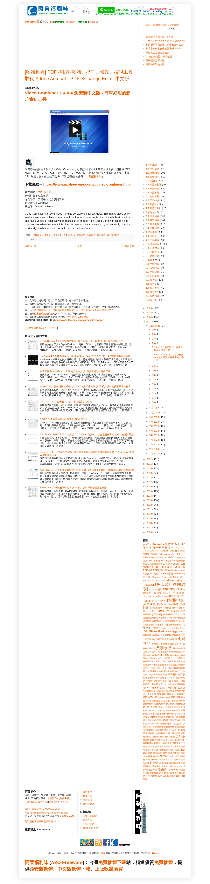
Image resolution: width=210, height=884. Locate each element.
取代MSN (159, 655)
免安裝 (36, 869)
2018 (149, 477)
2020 (149, 468)
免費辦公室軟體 (159, 644)
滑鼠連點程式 (158, 700)
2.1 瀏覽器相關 (154, 184)
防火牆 (177, 759)
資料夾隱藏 (160, 746)
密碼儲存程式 (176, 671)
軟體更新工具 (172, 746)
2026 (149, 308)
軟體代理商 (30, 812)
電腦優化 (156, 766)
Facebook (30, 802)
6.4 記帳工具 (153, 276)
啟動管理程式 (167, 661)
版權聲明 (53, 802)
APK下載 (147, 544)
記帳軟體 (167, 740)
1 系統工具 (152, 164)
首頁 (79, 246)
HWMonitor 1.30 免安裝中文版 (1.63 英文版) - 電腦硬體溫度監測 (73, 487)
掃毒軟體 (181, 684)
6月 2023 (154, 431)
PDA (168, 564)
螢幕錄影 (180, 736)
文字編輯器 (159, 691)
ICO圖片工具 (156, 554)
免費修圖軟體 (171, 639)
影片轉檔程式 (113, 235)
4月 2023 (154, 440)
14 (153, 388)
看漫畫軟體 (153, 714)
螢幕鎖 (146, 740)
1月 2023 (154, 453)
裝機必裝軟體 (156, 740)
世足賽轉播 (166, 635)
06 (153, 402)
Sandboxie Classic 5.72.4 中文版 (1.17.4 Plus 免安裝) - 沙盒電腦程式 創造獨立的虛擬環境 (86, 434)
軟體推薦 (87, 792)
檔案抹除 (171, 694)
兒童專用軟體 (149, 648)
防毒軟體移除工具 (165, 759)
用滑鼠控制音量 (175, 707)
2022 (149, 459)
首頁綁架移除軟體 (154, 776)
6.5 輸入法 (151, 280)
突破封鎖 (167, 720)
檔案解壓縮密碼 (42, 313)
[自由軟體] (149, 604)
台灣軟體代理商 (45, 812)
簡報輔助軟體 (153, 724)
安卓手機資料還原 (158, 668)
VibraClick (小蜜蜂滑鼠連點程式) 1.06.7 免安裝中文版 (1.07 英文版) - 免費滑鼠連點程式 (85, 386)
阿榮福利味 (95, 176)
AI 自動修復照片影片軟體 (159, 56)
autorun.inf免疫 (169, 628)
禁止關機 (149, 720)
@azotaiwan (68, 816)
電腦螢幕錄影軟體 (155, 60)
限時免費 (155, 762)
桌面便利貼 (180, 691)
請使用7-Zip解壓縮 (78, 317)
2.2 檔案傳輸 (153, 188)
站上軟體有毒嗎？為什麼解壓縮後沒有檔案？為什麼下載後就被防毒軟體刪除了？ (71, 310)
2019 (149, 473)
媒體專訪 (42, 802)
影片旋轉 (160, 678)
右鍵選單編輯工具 (151, 661)
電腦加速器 (166, 766)
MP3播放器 (166, 561)
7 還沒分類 (152, 300)
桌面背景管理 (149, 694)
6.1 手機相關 (153, 264)
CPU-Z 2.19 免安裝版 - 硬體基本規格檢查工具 (64, 419)
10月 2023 (155, 412)
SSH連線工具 (156, 573)
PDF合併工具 (162, 567)
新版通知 (87, 796)
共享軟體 (164, 648)
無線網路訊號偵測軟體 (164, 704)
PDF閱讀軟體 (160, 570)
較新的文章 (30, 246)
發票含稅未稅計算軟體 (161, 710)
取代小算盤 (164, 658)
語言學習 (158, 743)
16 (153, 384)
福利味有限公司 (33, 809)
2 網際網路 (152, 180)
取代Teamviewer (172, 655)
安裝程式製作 (163, 671)
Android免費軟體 (163, 544)
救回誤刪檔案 (175, 687)
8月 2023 (154, 422)
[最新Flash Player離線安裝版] (156, 596)
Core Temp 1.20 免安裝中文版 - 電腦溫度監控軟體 (66, 401)
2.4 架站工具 (153, 196)
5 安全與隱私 (153, 244)
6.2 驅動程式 (153, 268)
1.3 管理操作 (153, 176)
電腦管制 (162, 769)
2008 (149, 523)
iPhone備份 (171, 631)
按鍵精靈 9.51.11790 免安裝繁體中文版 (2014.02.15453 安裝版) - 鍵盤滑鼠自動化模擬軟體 (87, 470)
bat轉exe (180, 628)
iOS (145, 631)
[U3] (183, 580)
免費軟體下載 (112, 862)
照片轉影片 (180, 704)
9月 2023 (154, 417)
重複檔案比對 (155, 756)
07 (153, 398)
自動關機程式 (161, 733)
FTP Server (162, 551)
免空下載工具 (158, 639)
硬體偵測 (152, 717)
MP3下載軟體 (153, 561)
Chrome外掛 (149, 550)
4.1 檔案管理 (153, 236)
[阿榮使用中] (163, 611)
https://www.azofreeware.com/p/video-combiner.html (87, 184)
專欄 (165, 674)
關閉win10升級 (150, 759)
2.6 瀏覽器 (151, 204)
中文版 (64, 869)
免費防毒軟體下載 (176, 644)
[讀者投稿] (173, 604)
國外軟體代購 (61, 812)
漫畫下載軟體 (172, 700)
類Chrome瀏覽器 (154, 773)
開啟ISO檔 (168, 756)
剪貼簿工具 (155, 651)
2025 (149, 312)
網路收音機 (169, 727)
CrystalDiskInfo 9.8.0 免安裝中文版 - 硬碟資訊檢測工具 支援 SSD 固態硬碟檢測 (81, 341)
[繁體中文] (58, 235)
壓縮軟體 (164, 665)
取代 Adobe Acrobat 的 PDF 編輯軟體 (165, 40)
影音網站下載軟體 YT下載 (159, 36)
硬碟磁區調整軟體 (155, 64)
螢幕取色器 (170, 736)
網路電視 (150, 730)
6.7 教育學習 (153, 288)
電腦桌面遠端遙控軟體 (157, 52)
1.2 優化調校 (153, 173)
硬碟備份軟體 (166, 713)
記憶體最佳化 (179, 740)
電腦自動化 (173, 769)
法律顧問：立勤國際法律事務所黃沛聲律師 (161, 25)
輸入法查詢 (175, 750)
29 (153, 334)
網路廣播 (159, 727)
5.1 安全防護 (153, 248)
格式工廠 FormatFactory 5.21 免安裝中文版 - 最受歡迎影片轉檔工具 (75, 371)
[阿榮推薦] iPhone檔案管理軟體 (167, 614)
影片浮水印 (169, 678)
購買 (118, 869)
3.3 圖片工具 (153, 224)
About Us (93, 22)
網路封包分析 (148, 727)
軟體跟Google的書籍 (58, 798)
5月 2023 (154, 435)
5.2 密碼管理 (153, 252)
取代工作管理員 (177, 658)
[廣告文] (157, 593)
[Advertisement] (79, 44)
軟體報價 (87, 799)
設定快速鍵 (148, 743)
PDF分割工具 (178, 564)
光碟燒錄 (176, 635)
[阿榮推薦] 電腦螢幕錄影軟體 (168, 624)
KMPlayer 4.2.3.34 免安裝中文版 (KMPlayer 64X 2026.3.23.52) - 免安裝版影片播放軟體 (85, 356)
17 (153, 379)
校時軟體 (170, 691)
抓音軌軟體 (164, 684)
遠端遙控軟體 (160, 753)
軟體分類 (71, 22)
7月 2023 (154, 426)
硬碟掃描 (178, 714)
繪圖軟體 (159, 730)
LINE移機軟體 (170, 557)
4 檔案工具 (152, 232)
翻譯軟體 (150, 733)
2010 (149, 514)
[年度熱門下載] (167, 589)
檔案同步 (161, 694)
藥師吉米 (87, 820)
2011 (149, 509)
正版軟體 (104, 869)
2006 (149, 532)
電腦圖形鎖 (178, 766)
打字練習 (154, 684)
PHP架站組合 (174, 570)
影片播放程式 (175, 674)
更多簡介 (65, 802)
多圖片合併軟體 (176, 665)
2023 (149, 321)
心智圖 (175, 681)
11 (153, 393)
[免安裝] (48, 235)
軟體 (48, 869)
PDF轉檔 (147, 570)
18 (153, 375)
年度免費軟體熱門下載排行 (41, 328)
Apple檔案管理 (162, 547)
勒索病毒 (165, 651)
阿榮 (103, 853)
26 (153, 338)
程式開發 (158, 720)
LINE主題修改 (157, 557)
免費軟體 (91, 235)
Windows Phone (160, 577)
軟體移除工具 (152, 750)
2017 (149, 482)
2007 (149, 527)
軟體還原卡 (164, 750)
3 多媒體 (68, 235)
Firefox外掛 (174, 551)
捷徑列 (172, 684)
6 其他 (149, 260)
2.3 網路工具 (153, 192)
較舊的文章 (128, 246)
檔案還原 (175, 697)
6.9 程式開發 (153, 295)
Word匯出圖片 (177, 577)
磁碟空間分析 (172, 717)
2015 (149, 491)
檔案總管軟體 (150, 697)
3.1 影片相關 (80, 235)
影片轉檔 (101, 235)
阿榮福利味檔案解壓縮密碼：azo (42, 821)
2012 (149, 505)
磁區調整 (161, 717)
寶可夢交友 (88, 803)
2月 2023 (154, 449)
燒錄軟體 (162, 707)
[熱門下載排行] (177, 596)
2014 (149, 496)
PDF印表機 (148, 567)
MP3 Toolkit (44, 192)
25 (153, 343)
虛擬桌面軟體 (158, 736)
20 (153, 370)
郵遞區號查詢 (174, 753)
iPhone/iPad (156, 631)
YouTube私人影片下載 (154, 580)
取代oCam (154, 658)
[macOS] (148, 584)
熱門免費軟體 (150, 707)
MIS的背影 (88, 824)
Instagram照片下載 (172, 554)
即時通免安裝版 (176, 652)
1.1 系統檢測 (153, 168)
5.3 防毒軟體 (153, 256)
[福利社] (147, 601)
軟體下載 (80, 869)
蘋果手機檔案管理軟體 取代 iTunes (164, 48)
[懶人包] (167, 593)
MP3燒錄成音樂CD (157, 564)
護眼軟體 (167, 743)
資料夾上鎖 (177, 743)
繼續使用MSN (170, 730)
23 (153, 366)
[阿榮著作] (156, 628)
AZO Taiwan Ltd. (51, 809)
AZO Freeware (67, 862)
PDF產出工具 (177, 567)
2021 (149, 464)
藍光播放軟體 (174, 733)
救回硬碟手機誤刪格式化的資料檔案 (164, 44)
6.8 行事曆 (151, 291)
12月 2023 (155, 325)
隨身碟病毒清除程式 (171, 763)
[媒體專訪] (154, 589)
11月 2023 (155, 408)
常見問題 (48, 22)
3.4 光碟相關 (153, 228)
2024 (149, 317)
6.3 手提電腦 (153, 272)
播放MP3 (147, 688)
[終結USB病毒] (159, 601)
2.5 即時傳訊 (153, 200)
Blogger (156, 853)
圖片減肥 (178, 661)
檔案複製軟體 (164, 697)
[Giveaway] (173, 580)
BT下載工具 (178, 547)
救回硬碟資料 (159, 687)
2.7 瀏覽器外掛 (154, 208)
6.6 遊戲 (150, 284)
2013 (149, 500)
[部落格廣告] (156, 608)
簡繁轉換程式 (166, 723)
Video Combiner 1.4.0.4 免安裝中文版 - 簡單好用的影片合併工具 (168, 357)
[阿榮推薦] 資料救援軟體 (163, 621)
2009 (149, 518)
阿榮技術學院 (90, 816)
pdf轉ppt (156, 635)
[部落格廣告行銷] (173, 608)
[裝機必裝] (162, 604)
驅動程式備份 (169, 776)
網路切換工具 (179, 723)
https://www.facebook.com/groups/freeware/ (78, 320)
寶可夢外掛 (156, 674)
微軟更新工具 (164, 681)
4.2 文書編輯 (153, 240)
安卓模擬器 (151, 671)
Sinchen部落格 (90, 827)
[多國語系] (38, 235)
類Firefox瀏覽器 (171, 773)
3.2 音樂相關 (153, 220)
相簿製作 (176, 710)
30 (153, 329)
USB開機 (168, 573)
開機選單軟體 (179, 756)
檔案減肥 (181, 694)
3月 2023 (154, 444)
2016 (149, 486)
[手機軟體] (178, 592)
